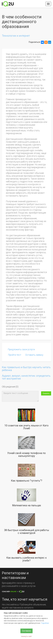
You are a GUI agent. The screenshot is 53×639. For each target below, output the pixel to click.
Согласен (26, 631)
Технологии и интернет (16, 35)
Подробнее (45, 623)
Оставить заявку (34, 354)
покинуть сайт (26, 636)
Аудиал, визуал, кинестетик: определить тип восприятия (26, 377)
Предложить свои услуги (21, 349)
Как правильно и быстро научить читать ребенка (26, 369)
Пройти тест (14, 354)
